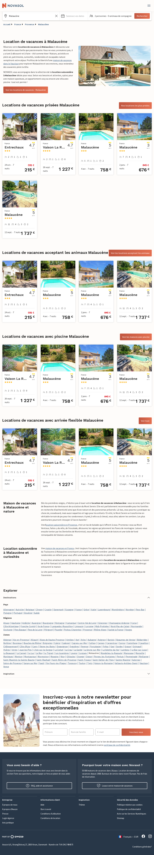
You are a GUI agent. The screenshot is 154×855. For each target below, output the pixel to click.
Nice (62, 656)
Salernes (136, 659)
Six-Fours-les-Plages (56, 663)
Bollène (7, 643)
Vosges (128, 629)
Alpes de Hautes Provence (52, 639)
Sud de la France (115, 629)
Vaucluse (144, 663)
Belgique (30, 609)
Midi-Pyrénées (102, 626)
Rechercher (142, 16)
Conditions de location (50, 818)
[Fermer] (149, 5)
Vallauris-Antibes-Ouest (126, 663)
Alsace (6, 623)
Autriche (20, 609)
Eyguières (74, 646)
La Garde (78, 649)
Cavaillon (143, 643)
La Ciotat (58, 649)
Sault (41, 663)
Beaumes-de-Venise (125, 639)
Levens (74, 653)
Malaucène (43, 24)
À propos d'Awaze (10, 809)
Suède (37, 612)
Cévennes (102, 623)
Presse (5, 813)
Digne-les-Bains (47, 646)
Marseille (139, 653)
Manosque (129, 653)
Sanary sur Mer (30, 663)
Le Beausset (9, 653)
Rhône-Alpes (100, 629)
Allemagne (8, 609)
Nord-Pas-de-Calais (120, 626)
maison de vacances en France (59, 548)
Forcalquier (95, 646)
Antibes (70, 639)
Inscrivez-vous (136, 732)
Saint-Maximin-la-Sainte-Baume (19, 659)
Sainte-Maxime (123, 659)
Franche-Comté (28, 626)
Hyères (6, 649)
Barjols (111, 639)
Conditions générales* (142, 846)
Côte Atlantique (11, 626)
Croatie (48, 609)
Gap (112, 646)
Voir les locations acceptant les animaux (130, 253)
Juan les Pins (25, 649)
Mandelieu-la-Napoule (111, 653)
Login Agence (8, 818)
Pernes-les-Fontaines (104, 656)
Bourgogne (48, 623)
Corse (134, 623)
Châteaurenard (10, 646)
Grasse (128, 646)
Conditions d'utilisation (51, 813)
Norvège (130, 609)
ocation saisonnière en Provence (61, 524)
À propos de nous (9, 804)
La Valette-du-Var (110, 649)
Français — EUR (128, 836)
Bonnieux (17, 643)
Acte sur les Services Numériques (131, 813)
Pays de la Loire (35, 629)
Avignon (102, 639)
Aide (42, 804)
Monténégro (118, 609)
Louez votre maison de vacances (115, 785)
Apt (77, 639)
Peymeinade (131, 656)
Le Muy (39, 653)
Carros (122, 643)
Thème (82, 804)
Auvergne (36, 623)
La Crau (68, 649)
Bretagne (59, 623)
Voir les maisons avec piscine (136, 337)
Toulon (82, 663)
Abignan (7, 639)
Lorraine (89, 626)
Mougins (54, 656)
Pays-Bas (140, 609)
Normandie (136, 626)
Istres (14, 649)
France (17, 24)
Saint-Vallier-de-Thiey (103, 659)
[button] (73, 15)
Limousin (79, 626)
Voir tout (145, 420)
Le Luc (31, 653)
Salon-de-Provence (12, 663)
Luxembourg (104, 609)
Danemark (58, 609)
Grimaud (137, 646)
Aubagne (92, 639)
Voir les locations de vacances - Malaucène (26, 89)
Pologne (7, 612)
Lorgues (83, 653)
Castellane (132, 643)
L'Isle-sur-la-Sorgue (43, 649)
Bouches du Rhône (32, 643)
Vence (6, 666)
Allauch (34, 639)
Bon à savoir (46, 809)
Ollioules (70, 656)
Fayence (84, 646)
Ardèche (26, 623)
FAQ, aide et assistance (39, 785)
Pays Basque (20, 629)
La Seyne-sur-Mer (92, 649)
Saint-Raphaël (43, 659)
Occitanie (7, 629)
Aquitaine (15, 623)
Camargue (71, 623)
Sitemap (120, 818)
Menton (18, 656)
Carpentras (111, 643)
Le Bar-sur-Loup (139, 649)
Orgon (89, 656)
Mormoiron (43, 656)
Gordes (119, 646)
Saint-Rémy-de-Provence (64, 659)
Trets (89, 663)
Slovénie (28, 612)
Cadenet (66, 643)
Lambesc (125, 649)
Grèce (86, 609)
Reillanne (143, 656)
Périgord (48, 629)
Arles (83, 639)
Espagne (69, 609)
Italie (93, 609)
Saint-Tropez (84, 659)
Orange (80, 656)
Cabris (57, 643)
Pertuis (120, 656)
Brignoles (47, 643)
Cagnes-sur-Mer (79, 643)
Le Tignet (48, 653)
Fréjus (106, 646)
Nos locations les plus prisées (135, 105)
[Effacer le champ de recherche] (56, 15)
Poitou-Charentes (72, 629)
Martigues (8, 656)
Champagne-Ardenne (119, 623)
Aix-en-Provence (21, 639)
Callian (92, 643)
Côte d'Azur (24, 646)
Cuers (35, 646)
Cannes (100, 643)
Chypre (39, 609)
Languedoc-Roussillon (62, 626)
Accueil (6, 24)
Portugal (17, 612)
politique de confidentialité (117, 745)
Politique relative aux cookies (129, 804)
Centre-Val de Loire (87, 623)
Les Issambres (62, 653)
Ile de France (43, 626)
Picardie (58, 629)
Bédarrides (142, 639)
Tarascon (72, 663)
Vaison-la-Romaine (103, 663)
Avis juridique (8, 822)
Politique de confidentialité (129, 809)
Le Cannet (21, 653)
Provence (29, 24)
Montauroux (30, 656)
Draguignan (62, 646)
